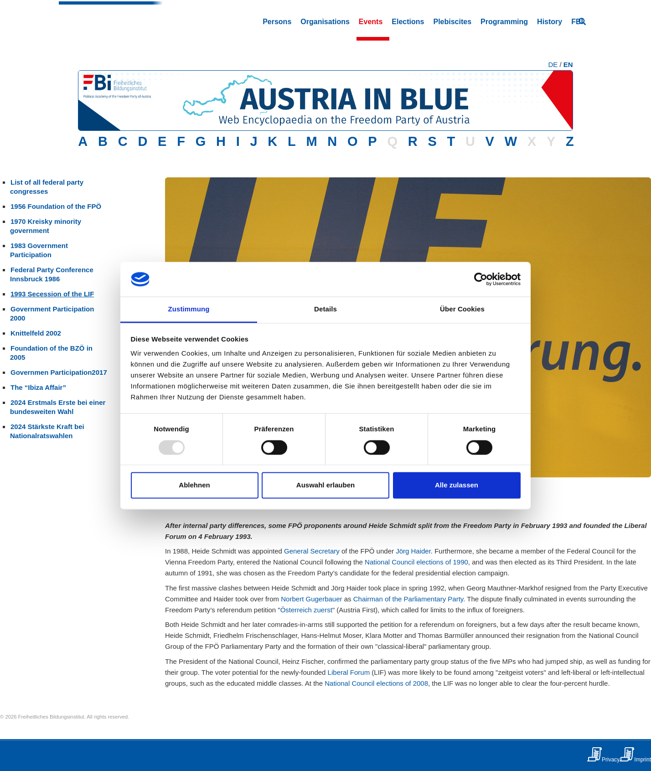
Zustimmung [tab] (189, 309)
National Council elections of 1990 (416, 562)
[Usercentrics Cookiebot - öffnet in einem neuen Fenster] (481, 279)
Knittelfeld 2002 (35, 333)
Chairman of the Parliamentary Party (408, 599)
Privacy (611, 759)
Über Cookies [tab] (462, 309)
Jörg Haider (413, 551)
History (549, 22)
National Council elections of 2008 (376, 683)
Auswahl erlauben (325, 485)
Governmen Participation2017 (58, 372)
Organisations (325, 22)
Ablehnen (194, 485)
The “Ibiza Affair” (38, 387)
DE (553, 64)
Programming (504, 22)
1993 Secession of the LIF (52, 294)
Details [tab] (325, 309)
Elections (408, 22)
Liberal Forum (349, 672)
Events (370, 22)
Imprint (642, 759)
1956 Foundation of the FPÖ (55, 206)
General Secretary (312, 551)
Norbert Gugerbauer (311, 599)
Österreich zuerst (306, 610)
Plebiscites (452, 22)
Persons (277, 22)
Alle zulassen (456, 485)
